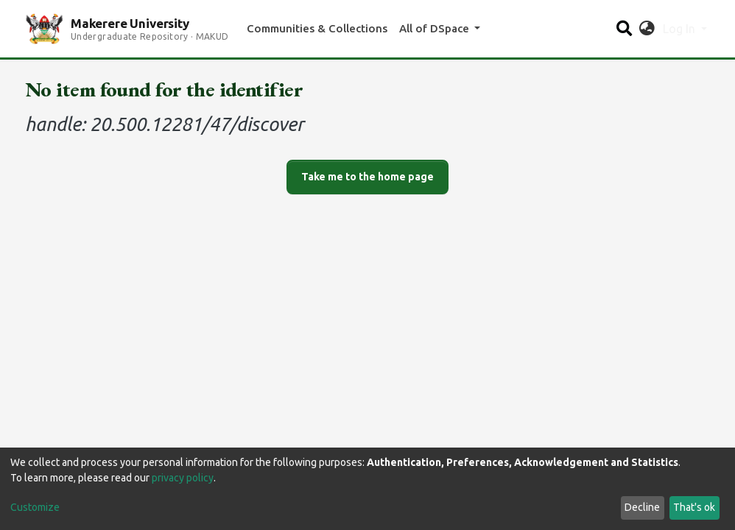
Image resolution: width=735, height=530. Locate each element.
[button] (647, 29)
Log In (680, 28)
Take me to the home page (367, 177)
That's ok (694, 507)
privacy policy (183, 478)
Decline (642, 507)
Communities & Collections (317, 28)
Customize (35, 507)
